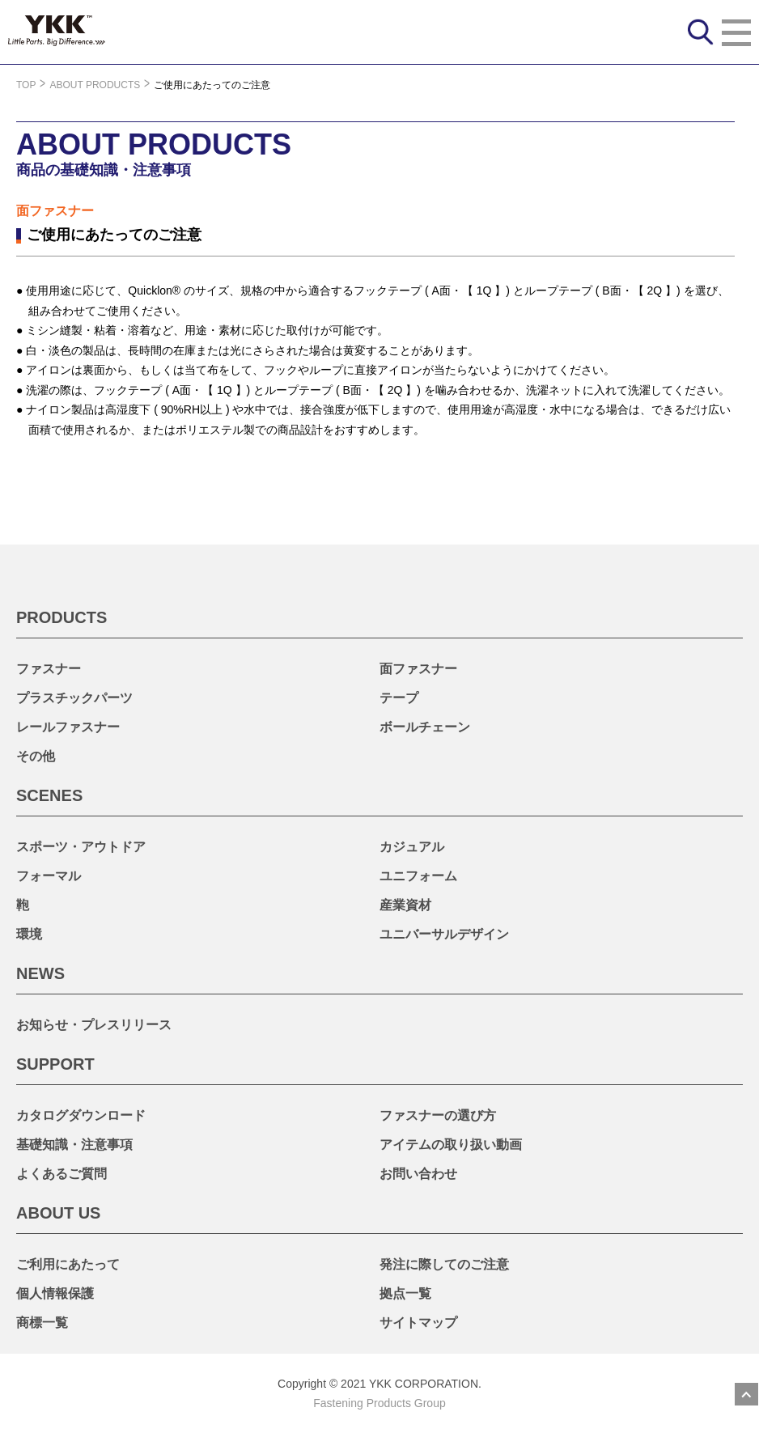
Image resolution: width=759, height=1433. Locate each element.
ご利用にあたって (68, 1264)
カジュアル (412, 847)
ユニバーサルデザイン (444, 934)
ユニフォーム (418, 876)
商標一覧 (42, 1322)
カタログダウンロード (81, 1115)
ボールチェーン (425, 727)
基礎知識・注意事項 (74, 1144)
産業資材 (405, 905)
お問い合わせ (418, 1174)
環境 (29, 934)
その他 (35, 756)
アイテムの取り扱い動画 (451, 1144)
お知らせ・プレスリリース (94, 1025)
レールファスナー (68, 727)
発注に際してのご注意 (444, 1264)
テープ (399, 698)
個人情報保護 (55, 1293)
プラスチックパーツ (74, 698)
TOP (26, 85)
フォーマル (48, 876)
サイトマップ (418, 1322)
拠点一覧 (405, 1293)
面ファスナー (418, 669)
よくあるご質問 (61, 1174)
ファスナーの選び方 (438, 1115)
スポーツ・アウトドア (81, 847)
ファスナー (48, 669)
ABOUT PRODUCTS (94, 85)
